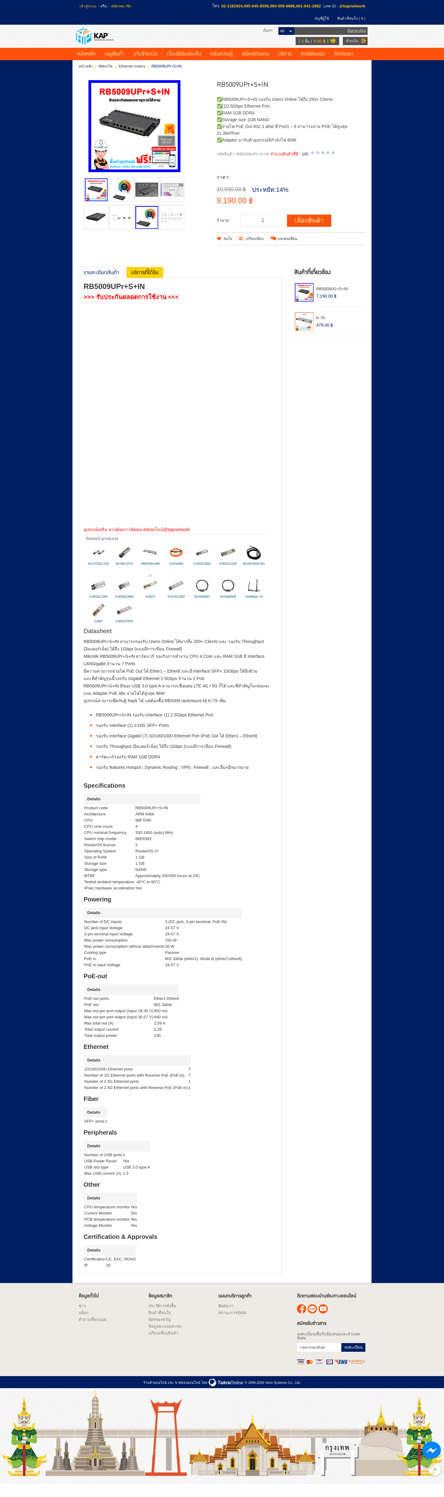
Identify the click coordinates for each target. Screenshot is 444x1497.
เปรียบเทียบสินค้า (163, 1345)
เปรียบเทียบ (254, 251)
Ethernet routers (132, 78)
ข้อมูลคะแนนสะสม (165, 1338)
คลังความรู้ (221, 66)
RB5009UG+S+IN (332, 301)
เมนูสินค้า (114, 66)
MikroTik (106, 78)
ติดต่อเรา (343, 66)
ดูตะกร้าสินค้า (330, 47)
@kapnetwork (352, 6)
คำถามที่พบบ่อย (92, 1332)
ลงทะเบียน (353, 1359)
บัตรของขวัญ (159, 1332)
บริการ (285, 66)
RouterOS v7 (146, 863)
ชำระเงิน (349, 47)
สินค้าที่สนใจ (351, 18)
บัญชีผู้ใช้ (321, 18)
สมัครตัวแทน (255, 66)
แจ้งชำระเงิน (146, 66)
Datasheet (98, 643)
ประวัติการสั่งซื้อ (162, 1318)
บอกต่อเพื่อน (287, 251)
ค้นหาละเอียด (354, 36)
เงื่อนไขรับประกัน (184, 66)
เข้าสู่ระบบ (88, 6)
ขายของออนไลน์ (187, 1395)
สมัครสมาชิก (121, 6)
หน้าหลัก (86, 66)
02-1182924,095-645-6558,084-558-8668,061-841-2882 (271, 6)
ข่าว (82, 1318)
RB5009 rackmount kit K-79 (190, 713)
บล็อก (83, 1325)
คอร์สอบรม (313, 66)
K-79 (320, 330)
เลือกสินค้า (309, 232)
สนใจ (228, 251)
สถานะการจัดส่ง (232, 1325)
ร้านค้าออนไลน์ (155, 1395)
